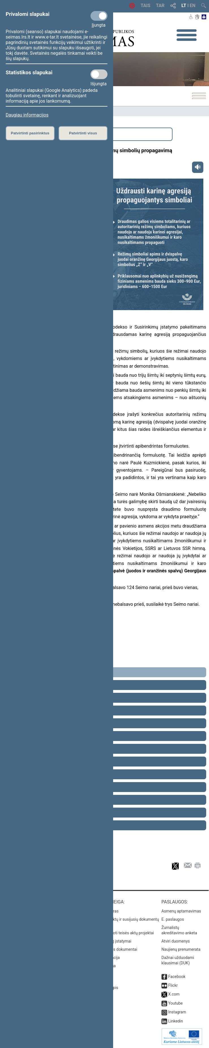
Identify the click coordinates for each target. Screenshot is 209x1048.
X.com (174, 994)
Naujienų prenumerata (181, 949)
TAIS (145, 5)
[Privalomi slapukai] (99, 16)
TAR (160, 5)
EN (192, 5)
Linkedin (175, 1021)
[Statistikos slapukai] (99, 74)
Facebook (177, 976)
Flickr (173, 985)
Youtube (175, 1003)
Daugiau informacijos (27, 115)
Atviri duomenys (175, 941)
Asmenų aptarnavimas (181, 911)
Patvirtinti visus (83, 133)
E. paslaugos (172, 919)
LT (184, 5)
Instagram (177, 1012)
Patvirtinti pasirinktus (30, 133)
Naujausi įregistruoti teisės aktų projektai (118, 933)
